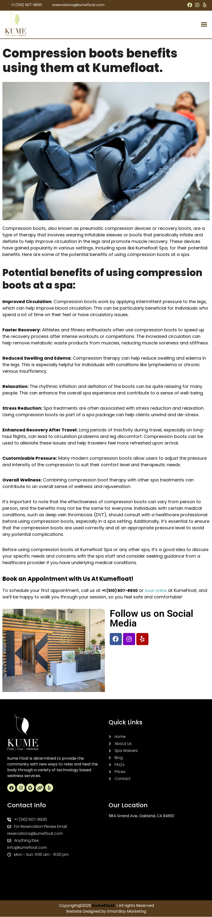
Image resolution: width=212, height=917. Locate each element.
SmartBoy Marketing (126, 911)
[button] (204, 24)
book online (156, 591)
